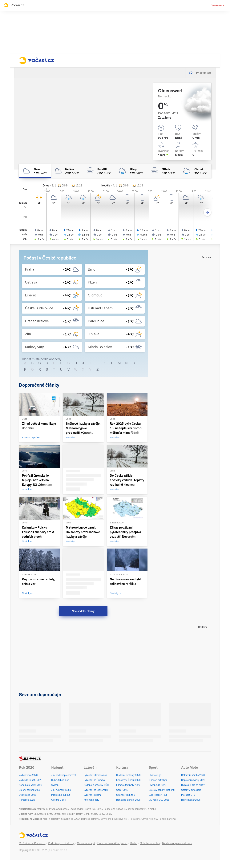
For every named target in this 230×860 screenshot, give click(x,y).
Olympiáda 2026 (27, 795)
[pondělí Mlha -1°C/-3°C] (99, 171)
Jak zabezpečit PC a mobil (142, 809)
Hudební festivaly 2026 (128, 775)
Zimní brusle (90, 814)
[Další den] (207, 212)
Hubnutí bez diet (60, 780)
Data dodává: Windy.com (112, 843)
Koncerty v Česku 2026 (128, 780)
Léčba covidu (76, 809)
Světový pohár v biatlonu (162, 790)
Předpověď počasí (58, 809)
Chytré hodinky (149, 819)
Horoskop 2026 (27, 800)
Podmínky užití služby (61, 843)
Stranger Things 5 (125, 795)
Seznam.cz (217, 5)
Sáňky (109, 814)
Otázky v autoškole (191, 790)
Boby (101, 814)
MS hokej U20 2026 (159, 800)
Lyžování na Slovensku (96, 790)
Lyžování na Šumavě (95, 780)
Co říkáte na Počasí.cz (32, 843)
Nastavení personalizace (177, 843)
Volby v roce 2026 (28, 775)
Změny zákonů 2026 (29, 790)
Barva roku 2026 (93, 809)
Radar (133, 843)
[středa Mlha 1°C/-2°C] (163, 171)
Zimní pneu (107, 819)
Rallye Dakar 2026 (190, 800)
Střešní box (60, 814)
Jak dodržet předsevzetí (63, 775)
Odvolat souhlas (150, 843)
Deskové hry (121, 819)
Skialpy (71, 814)
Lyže (49, 814)
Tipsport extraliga (158, 780)
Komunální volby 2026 (30, 785)
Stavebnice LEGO (70, 819)
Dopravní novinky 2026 (193, 780)
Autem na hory (91, 800)
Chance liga (155, 775)
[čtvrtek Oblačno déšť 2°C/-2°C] (195, 171)
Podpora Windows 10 (115, 809)
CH (83, 363)
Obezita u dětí (58, 800)
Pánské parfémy (167, 819)
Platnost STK (188, 795)
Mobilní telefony (51, 819)
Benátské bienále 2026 (128, 800)
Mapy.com (42, 809)
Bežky (79, 814)
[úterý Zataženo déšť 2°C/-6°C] (131, 171)
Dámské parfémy (90, 819)
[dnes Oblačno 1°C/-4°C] (35, 171)
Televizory (134, 819)
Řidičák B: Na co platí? (193, 785)
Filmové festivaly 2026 (128, 785)
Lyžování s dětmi (92, 795)
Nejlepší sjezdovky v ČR (96, 785)
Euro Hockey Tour (158, 795)
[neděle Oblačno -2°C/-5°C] (67, 171)
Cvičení (55, 785)
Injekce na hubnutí (61, 795)
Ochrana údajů (86, 843)
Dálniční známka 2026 (193, 775)
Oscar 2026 (122, 790)
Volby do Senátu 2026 (30, 780)
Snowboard (40, 814)
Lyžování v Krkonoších (95, 775)
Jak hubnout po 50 (61, 790)
